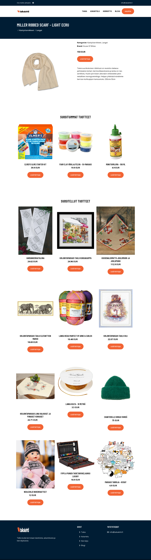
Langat (39, 30)
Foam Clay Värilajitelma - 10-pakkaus (75, 164)
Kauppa (128, 11)
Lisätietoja (85, 59)
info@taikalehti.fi (126, 3)
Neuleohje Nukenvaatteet (35, 491)
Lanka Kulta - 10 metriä (75, 404)
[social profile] (33, 3)
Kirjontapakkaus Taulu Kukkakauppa (75, 258)
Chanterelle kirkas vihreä (115, 417)
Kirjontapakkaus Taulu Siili (116, 336)
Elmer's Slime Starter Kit (35, 164)
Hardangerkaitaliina (35, 258)
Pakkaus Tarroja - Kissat (115, 482)
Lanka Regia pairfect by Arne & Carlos (75, 336)
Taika (84, 11)
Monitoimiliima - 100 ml (115, 164)
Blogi (117, 11)
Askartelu (95, 11)
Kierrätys (107, 11)
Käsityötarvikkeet (26, 30)
